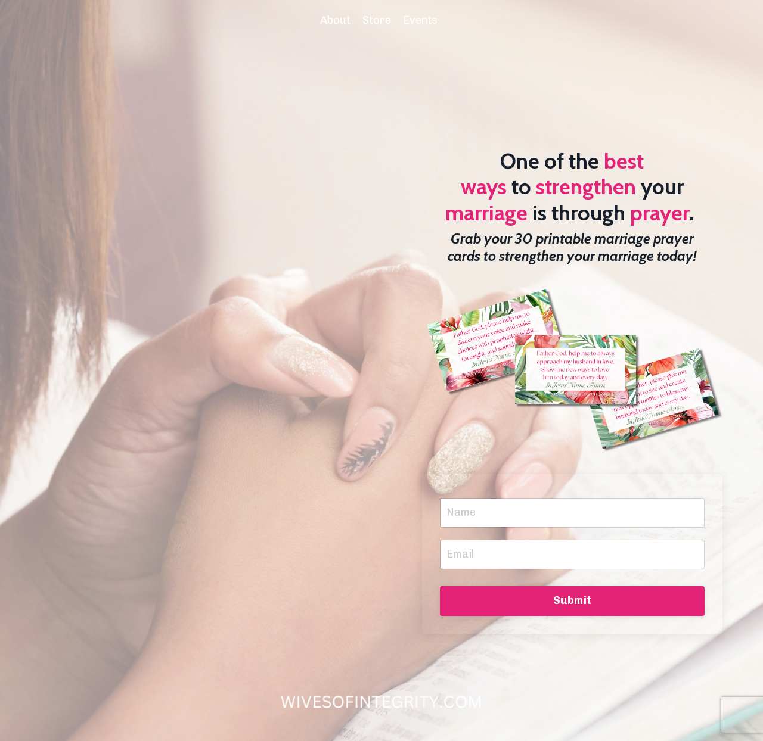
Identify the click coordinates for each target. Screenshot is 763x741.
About (335, 20)
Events (420, 20)
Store (376, 20)
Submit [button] (572, 600)
